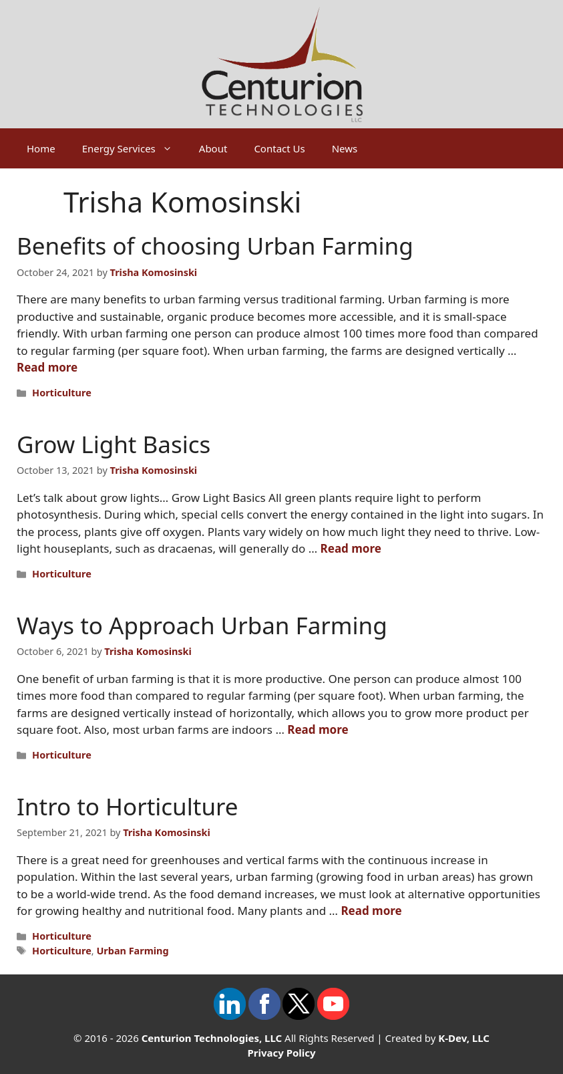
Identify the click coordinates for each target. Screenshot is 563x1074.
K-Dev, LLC (464, 1038)
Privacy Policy (281, 1052)
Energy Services (134, 148)
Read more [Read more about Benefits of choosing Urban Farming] (47, 367)
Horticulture (61, 392)
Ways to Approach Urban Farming (202, 625)
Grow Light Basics (113, 444)
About (213, 148)
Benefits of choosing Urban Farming (215, 245)
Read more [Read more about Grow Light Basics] (351, 548)
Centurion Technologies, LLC (212, 1038)
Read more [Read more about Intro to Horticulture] (371, 910)
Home (41, 148)
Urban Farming (132, 950)
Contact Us (279, 148)
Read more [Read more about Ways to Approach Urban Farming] (317, 729)
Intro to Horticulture (127, 806)
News (345, 148)
